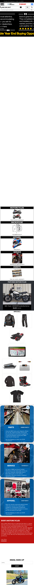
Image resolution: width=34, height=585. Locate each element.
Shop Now (25, 500)
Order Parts (25, 427)
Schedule (25, 465)
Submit (17, 566)
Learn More (4, 539)
